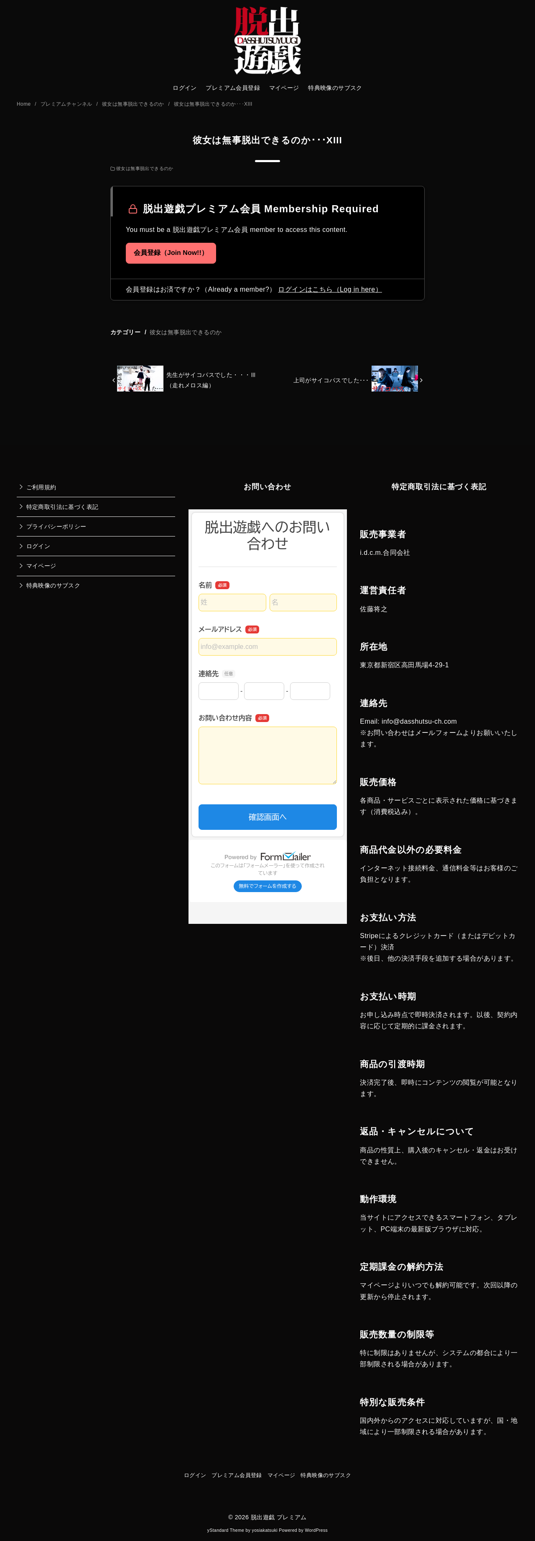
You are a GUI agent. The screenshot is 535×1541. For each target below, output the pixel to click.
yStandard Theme (225, 1530)
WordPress (316, 1530)
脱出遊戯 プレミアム (279, 1517)
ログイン (185, 87)
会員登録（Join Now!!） (171, 253)
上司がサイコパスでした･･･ (331, 380)
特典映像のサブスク (335, 87)
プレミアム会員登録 (233, 87)
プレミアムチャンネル (67, 104)
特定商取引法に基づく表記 (62, 506)
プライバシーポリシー (56, 526)
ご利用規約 (41, 487)
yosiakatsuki (265, 1530)
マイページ (284, 87)
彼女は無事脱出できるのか (134, 104)
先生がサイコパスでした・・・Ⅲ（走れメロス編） (211, 379)
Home (24, 104)
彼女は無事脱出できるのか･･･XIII (213, 104)
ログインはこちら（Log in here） (330, 289)
